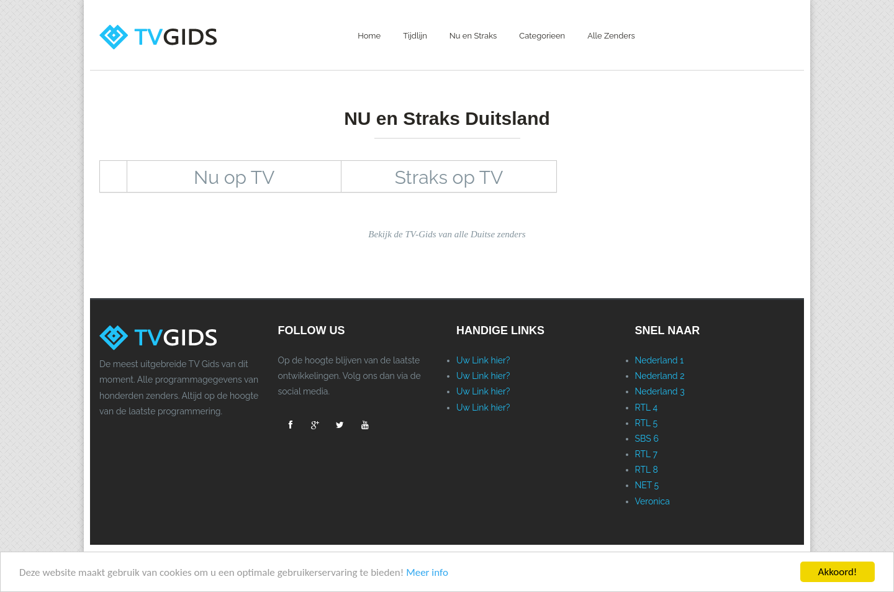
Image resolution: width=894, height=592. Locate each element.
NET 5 (647, 485)
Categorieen (542, 35)
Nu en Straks (473, 35)
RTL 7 (646, 454)
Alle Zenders (611, 35)
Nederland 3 (660, 391)
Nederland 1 (659, 360)
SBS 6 (647, 439)
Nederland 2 (660, 376)
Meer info (427, 572)
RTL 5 (646, 423)
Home (369, 35)
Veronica (652, 501)
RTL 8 (646, 470)
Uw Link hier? (483, 360)
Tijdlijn (415, 35)
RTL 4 (646, 407)
